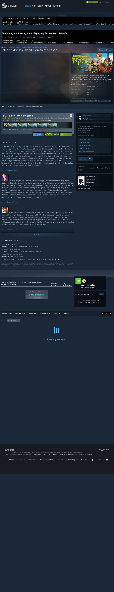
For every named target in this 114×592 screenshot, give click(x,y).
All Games (4, 50)
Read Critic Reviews (88, 290)
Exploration (75, 103)
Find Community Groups (86, 154)
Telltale (89, 95)
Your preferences (67, 287)
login (100, 2)
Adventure (86, 131)
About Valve (10, 577)
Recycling (71, 577)
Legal (45, 572)
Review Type (6, 316)
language (107, 2)
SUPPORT (57, 6)
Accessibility (53, 572)
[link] (52, 137)
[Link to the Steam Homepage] (11, 8)
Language (32, 316)
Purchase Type (20, 316)
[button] (66, 137)
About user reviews (54, 287)
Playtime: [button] (52, 323)
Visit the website (85, 142)
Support (60, 577)
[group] (57, 323)
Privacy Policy (37, 572)
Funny (100, 103)
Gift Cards (83, 577)
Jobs (20, 577)
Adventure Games (14, 50)
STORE (28, 6)
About (48, 6)
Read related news (84, 148)
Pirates (105, 103)
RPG (95, 103)
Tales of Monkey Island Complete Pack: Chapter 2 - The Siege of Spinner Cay (41, 121)
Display (65, 316)
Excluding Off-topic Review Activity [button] (35, 323)
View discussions (84, 151)
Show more (47, 123)
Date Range (44, 316)
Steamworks (31, 577)
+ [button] (109, 103)
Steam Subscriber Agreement (68, 572)
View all (101, 296)
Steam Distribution (46, 577)
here (89, 305)
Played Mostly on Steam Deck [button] (68, 323)
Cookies (89, 572)
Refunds (81, 572)
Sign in (4, 109)
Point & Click (88, 103)
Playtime (55, 316)
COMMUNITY (37, 6)
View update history (85, 145)
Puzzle (81, 103)
